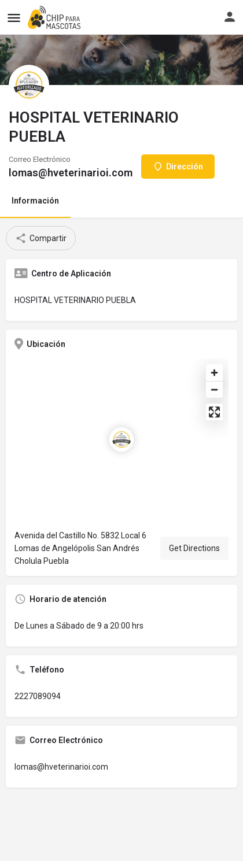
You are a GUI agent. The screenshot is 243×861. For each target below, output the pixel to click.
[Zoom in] (214, 372)
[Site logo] (55, 17)
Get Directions (194, 548)
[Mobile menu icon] (14, 17)
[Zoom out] (214, 389)
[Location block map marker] (121, 439)
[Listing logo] (29, 85)
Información (35, 200)
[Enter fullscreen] (214, 412)
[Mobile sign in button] (229, 16)
